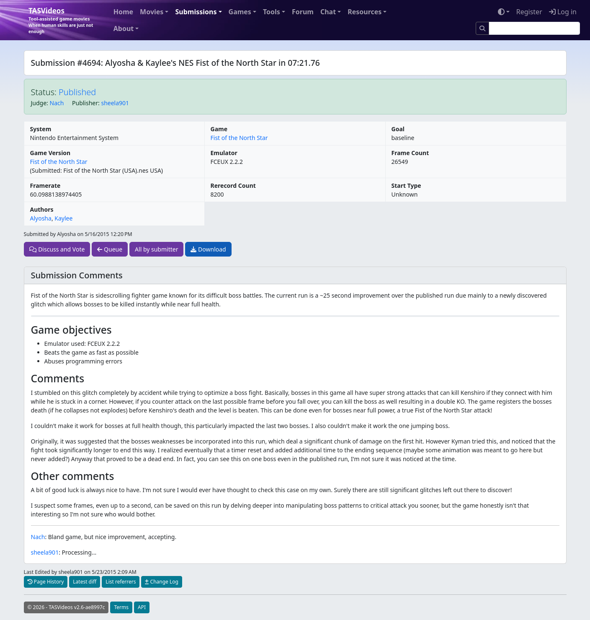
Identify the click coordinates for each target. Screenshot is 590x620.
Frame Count (410, 153)
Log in (563, 11)
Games (240, 11)
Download (208, 249)
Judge (39, 103)
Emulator (224, 153)
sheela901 (115, 103)
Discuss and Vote (57, 249)
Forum (303, 11)
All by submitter (156, 249)
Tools (271, 11)
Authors (42, 209)
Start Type (406, 185)
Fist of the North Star (239, 138)
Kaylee (63, 218)
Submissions (195, 11)
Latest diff (84, 581)
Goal (398, 129)
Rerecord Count (233, 185)
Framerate (45, 185)
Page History (46, 581)
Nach (57, 103)
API (142, 607)
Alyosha (41, 218)
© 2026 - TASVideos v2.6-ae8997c (66, 607)
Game (219, 129)
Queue (109, 249)
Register (529, 11)
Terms (121, 607)
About (123, 28)
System (41, 129)
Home (123, 11)
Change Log (161, 581)
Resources (364, 11)
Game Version (50, 153)
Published (77, 92)
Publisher (85, 103)
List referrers (121, 581)
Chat (328, 11)
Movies (151, 11)
